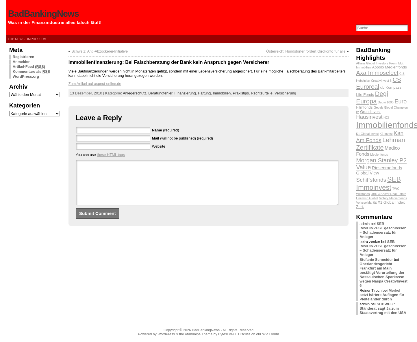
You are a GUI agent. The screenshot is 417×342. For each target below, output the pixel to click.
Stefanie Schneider (376, 259)
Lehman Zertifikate (380, 143)
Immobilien (222, 93)
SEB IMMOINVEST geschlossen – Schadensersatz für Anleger (382, 230)
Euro (400, 101)
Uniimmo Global (367, 198)
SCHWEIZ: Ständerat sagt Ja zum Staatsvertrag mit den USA (382, 308)
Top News (16, 39)
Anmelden (22, 62)
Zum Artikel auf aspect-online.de (94, 83)
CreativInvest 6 (381, 80)
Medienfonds (379, 154)
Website (158, 146)
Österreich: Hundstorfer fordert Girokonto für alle (306, 51)
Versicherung (285, 93)
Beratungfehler (160, 93)
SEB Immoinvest (378, 183)
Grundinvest (370, 111)
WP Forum (270, 334)
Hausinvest (369, 117)
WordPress (166, 334)
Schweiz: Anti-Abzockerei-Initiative (99, 51)
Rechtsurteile (262, 93)
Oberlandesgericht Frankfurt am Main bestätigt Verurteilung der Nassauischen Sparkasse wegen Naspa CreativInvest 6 (383, 275)
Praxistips (241, 93)
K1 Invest (386, 133)
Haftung (204, 93)
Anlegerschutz (134, 93)
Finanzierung (185, 93)
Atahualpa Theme (199, 334)
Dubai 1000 (386, 102)
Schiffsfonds (371, 180)
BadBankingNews (43, 14)
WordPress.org (26, 76)
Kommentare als (31, 71)
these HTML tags (111, 155)
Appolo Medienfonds (389, 67)
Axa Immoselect (377, 72)
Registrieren (23, 57)
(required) (165, 130)
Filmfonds (364, 107)
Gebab (378, 107)
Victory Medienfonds (393, 198)
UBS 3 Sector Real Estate (388, 194)
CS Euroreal (378, 83)
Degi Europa (372, 97)
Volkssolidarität (366, 202)
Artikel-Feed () (29, 66)
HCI (386, 117)
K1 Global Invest (367, 133)
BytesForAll (227, 334)
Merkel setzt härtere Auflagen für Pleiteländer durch (381, 294)
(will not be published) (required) (182, 138)
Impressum (37, 39)
